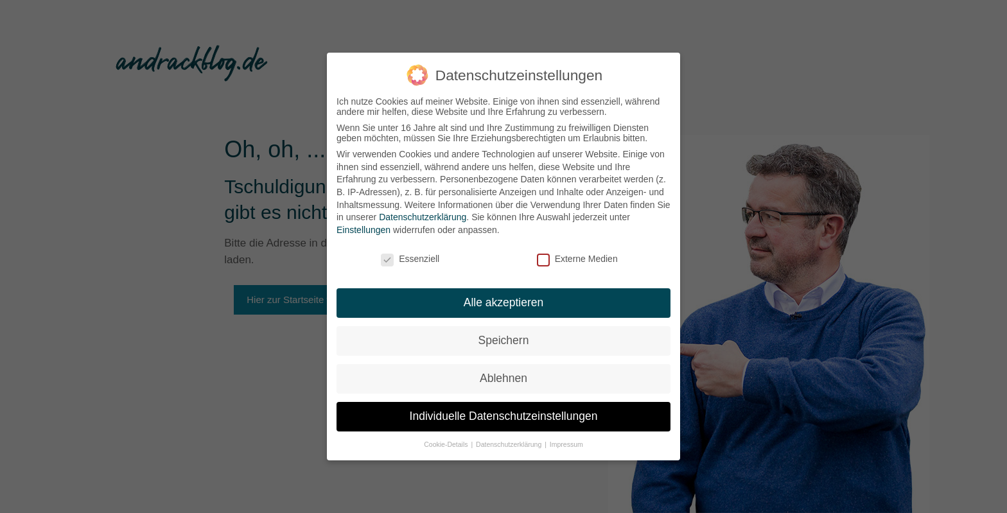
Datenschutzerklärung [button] (509, 444)
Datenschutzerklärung (422, 217)
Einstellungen (363, 230)
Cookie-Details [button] (446, 444)
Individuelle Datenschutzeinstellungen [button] (504, 416)
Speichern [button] (503, 340)
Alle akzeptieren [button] (504, 302)
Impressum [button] (566, 444)
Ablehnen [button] (503, 378)
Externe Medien (577, 259)
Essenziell (410, 259)
